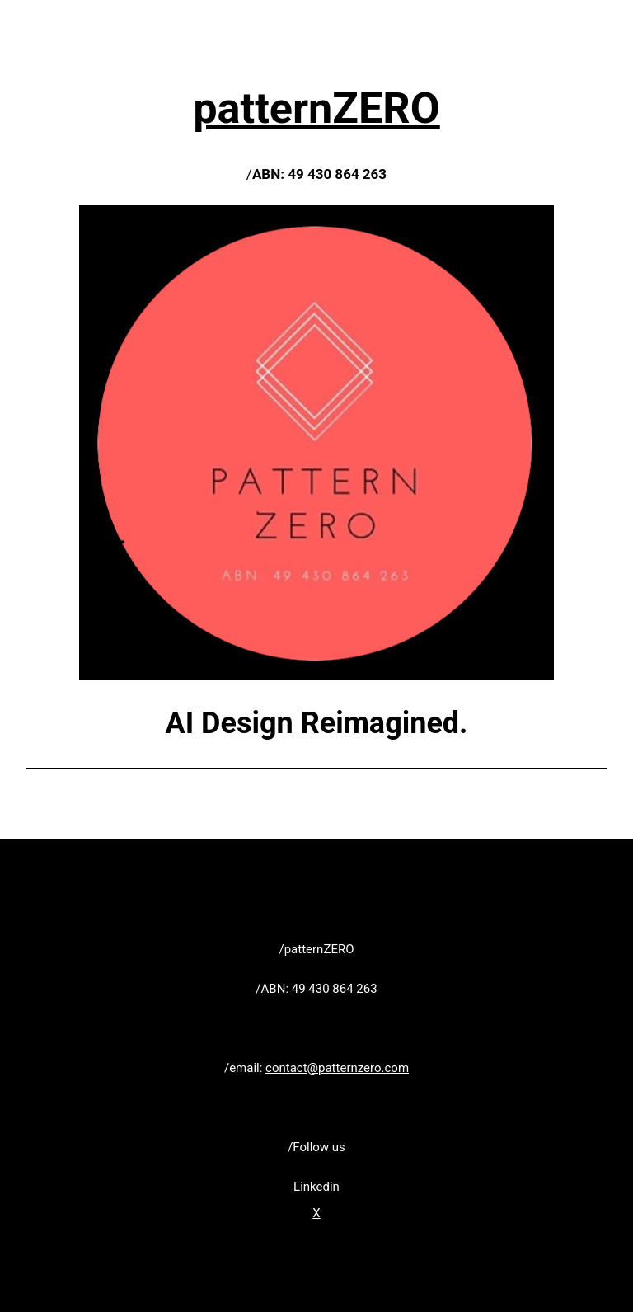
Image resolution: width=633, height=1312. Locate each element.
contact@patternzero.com (337, 1067)
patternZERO (316, 108)
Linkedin (316, 1186)
